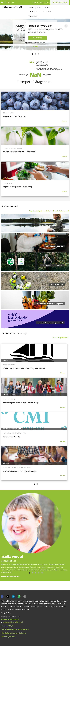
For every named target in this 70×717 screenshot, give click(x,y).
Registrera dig (37, 38)
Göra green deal (57, 357)
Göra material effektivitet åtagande (49, 376)
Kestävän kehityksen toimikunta (14, 704)
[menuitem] (35, 7)
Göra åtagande (57, 300)
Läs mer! (35, 46)
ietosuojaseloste (9, 707)
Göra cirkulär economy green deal (50, 395)
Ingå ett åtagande (59, 3)
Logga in (47, 3)
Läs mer (64, 193)
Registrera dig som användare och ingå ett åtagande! (49, 284)
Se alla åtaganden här (60, 410)
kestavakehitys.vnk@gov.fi (13, 693)
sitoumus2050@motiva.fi (10, 690)
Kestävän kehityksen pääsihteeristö (15, 700)
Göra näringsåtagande (54, 319)
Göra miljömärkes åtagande (52, 338)
